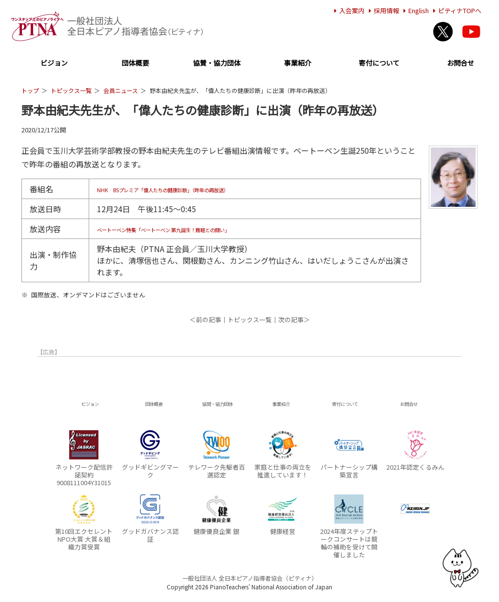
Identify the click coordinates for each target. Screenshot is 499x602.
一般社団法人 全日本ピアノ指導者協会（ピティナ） (249, 578)
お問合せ (460, 63)
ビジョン (54, 63)
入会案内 (348, 10)
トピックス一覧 (71, 90)
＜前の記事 (205, 319)
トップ (30, 90)
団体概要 (135, 63)
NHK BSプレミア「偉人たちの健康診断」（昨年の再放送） (202, 189)
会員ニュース (120, 90)
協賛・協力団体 (217, 63)
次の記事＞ (294, 319)
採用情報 (382, 10)
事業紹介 (297, 63)
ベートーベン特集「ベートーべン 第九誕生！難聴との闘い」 (203, 229)
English (415, 10)
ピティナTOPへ (455, 10)
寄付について (379, 63)
